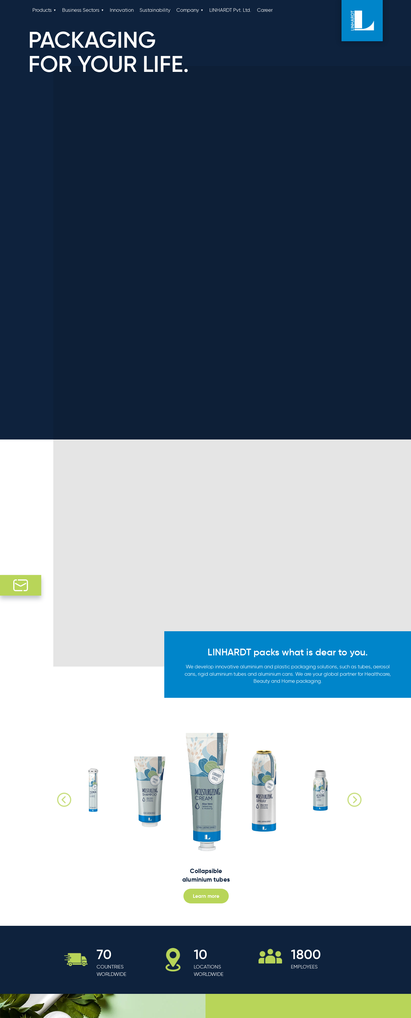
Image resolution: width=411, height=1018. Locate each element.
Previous (56, 792)
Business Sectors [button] (81, 10)
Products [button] (42, 10)
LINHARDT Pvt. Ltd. (230, 10)
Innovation (122, 10)
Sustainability (155, 10)
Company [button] (187, 10)
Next (347, 792)
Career (265, 10)
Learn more (206, 896)
